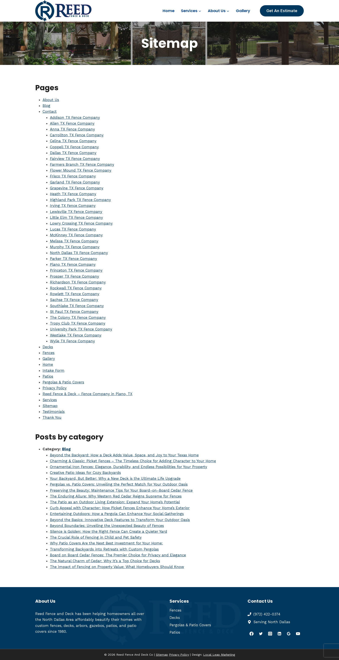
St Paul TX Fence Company (74, 311)
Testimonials (54, 411)
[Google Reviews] (289, 633)
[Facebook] (252, 633)
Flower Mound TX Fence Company (80, 170)
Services (50, 400)
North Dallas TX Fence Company (79, 253)
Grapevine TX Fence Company (76, 188)
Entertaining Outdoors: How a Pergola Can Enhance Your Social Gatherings (117, 514)
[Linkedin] (279, 633)
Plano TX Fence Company (73, 264)
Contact (50, 111)
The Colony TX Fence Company (78, 317)
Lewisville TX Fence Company (76, 211)
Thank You (52, 417)
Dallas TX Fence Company (73, 153)
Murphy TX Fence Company (74, 247)
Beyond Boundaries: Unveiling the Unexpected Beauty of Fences (107, 525)
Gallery (243, 10)
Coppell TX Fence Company (74, 147)
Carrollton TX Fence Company (77, 135)
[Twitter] (261, 633)
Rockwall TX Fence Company (76, 288)
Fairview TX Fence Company (75, 158)
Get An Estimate (281, 10)
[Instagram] (270, 633)
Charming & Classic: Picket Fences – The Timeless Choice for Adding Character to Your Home (133, 461)
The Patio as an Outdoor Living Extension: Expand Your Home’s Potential (115, 502)
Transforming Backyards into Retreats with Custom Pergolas (104, 549)
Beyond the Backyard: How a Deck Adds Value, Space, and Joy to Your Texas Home (124, 455)
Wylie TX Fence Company (72, 341)
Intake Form (53, 370)
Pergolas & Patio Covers (63, 382)
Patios (48, 376)
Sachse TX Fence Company (74, 300)
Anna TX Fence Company (72, 129)
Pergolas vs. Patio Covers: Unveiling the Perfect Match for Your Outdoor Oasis (119, 484)
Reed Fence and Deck (54, 614)
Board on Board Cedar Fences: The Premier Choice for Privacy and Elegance (118, 555)
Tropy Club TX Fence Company (77, 323)
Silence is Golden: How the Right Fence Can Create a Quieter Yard (108, 531)
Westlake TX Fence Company (75, 335)
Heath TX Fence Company (73, 194)
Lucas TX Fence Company (73, 229)
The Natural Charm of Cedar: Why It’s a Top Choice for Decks (105, 561)
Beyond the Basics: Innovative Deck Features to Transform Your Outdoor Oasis (120, 520)
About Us (51, 100)
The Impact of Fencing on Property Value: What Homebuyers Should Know (117, 567)
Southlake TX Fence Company (77, 306)
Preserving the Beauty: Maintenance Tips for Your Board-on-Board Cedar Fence (121, 490)
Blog (46, 105)
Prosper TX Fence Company (74, 276)
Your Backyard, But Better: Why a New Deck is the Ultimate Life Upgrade (115, 478)
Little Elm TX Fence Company (76, 217)
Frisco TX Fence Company (73, 176)
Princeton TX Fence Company (76, 270)
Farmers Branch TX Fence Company (82, 164)
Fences (48, 353)
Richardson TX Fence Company (78, 282)
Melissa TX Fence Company (74, 241)
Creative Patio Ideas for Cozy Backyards (85, 472)
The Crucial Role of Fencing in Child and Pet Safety (96, 537)
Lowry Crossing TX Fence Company (81, 223)
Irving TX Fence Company (73, 205)
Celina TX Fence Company (73, 141)
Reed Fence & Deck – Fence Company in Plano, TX (87, 394)
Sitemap (50, 406)
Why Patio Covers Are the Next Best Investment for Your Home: (106, 543)
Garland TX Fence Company (75, 182)
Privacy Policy (55, 388)
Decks (48, 347)
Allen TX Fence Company (72, 123)
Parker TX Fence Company (73, 258)
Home (168, 10)
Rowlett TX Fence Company (74, 294)
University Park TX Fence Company (81, 329)
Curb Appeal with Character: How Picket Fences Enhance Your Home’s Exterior (120, 508)
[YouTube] (298, 633)
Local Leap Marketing (219, 654)
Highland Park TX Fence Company (80, 200)
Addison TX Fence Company (75, 117)
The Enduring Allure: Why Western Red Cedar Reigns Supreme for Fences (116, 496)
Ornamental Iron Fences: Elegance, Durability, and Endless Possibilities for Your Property (128, 467)
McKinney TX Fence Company (76, 235)
